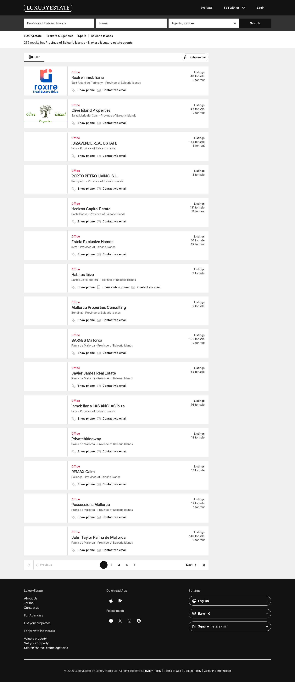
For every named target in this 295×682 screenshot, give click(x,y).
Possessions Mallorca (90, 504)
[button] (204, 23)
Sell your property (36, 643)
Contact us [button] (31, 608)
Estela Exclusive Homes (92, 241)
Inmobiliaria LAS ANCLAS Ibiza (98, 406)
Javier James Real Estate (93, 373)
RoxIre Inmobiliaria (87, 77)
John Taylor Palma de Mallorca (98, 537)
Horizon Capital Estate (90, 209)
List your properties (37, 623)
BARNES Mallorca (86, 340)
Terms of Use (172, 670)
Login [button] (260, 7)
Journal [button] (29, 603)
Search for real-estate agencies (46, 648)
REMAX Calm (83, 471)
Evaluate (207, 7)
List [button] (34, 57)
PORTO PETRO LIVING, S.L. (94, 176)
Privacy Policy (152, 670)
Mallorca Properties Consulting (98, 307)
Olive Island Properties (91, 110)
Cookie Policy (192, 670)
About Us (30, 598)
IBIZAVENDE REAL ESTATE (94, 143)
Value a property (35, 638)
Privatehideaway (86, 439)
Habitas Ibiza (82, 274)
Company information (217, 670)
